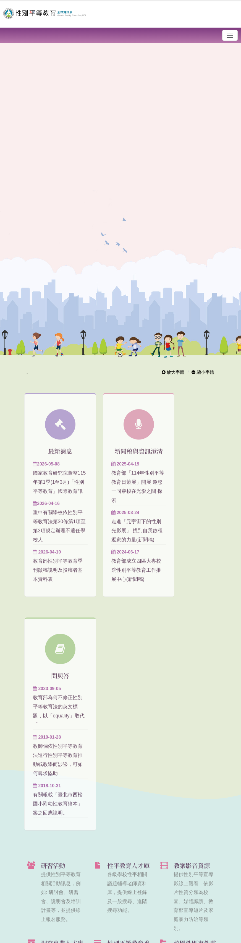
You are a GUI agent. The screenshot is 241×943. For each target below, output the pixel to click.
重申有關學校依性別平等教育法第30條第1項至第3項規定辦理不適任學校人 (53, 547)
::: (27, 373)
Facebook (194, 895)
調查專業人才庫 (62, 753)
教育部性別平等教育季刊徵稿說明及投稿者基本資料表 (53, 596)
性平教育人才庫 (128, 676)
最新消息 (54, 458)
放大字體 (173, 372)
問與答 (187, 458)
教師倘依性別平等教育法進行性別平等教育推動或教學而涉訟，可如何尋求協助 (185, 547)
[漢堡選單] (230, 35)
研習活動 (53, 676)
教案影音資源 (192, 676)
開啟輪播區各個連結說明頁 (79, 48)
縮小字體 (203, 372)
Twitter (204, 895)
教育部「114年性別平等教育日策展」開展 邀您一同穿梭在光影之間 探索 (119, 508)
